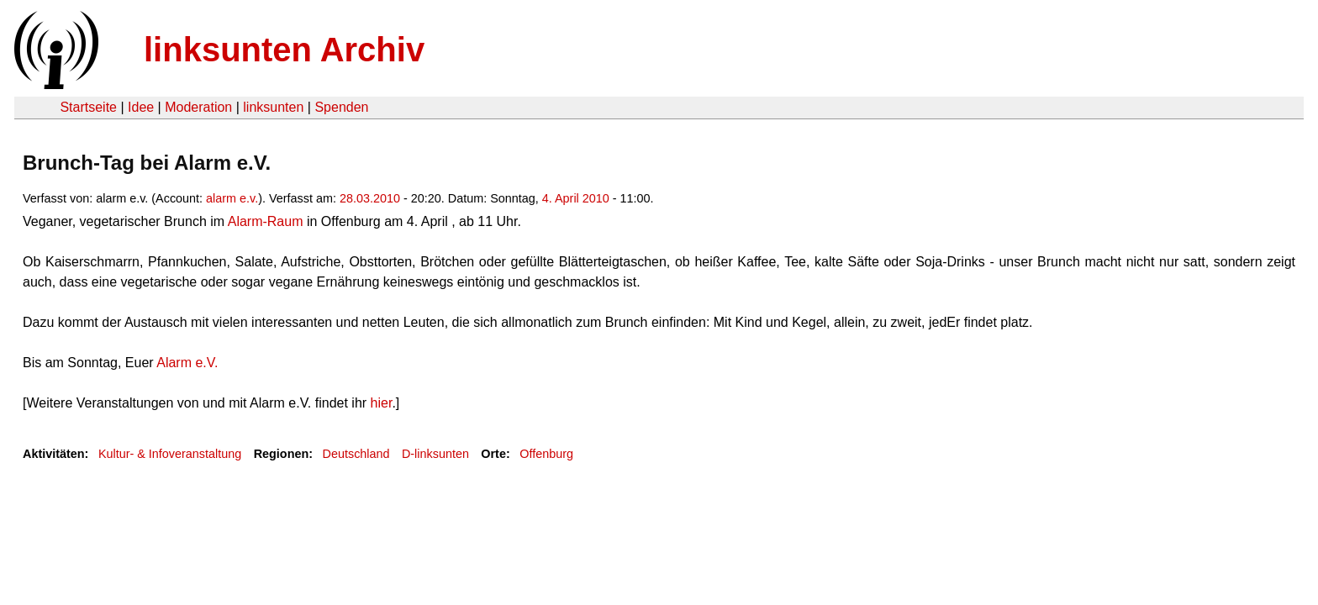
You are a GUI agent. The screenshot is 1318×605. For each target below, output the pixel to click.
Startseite (88, 107)
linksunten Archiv (284, 49)
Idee (141, 107)
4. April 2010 (575, 198)
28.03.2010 (370, 198)
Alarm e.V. (186, 362)
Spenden (341, 107)
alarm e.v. (232, 198)
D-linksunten (435, 453)
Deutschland (356, 453)
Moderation (198, 107)
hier (382, 403)
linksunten (273, 107)
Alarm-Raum (263, 221)
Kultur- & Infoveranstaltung (169, 453)
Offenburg (546, 453)
